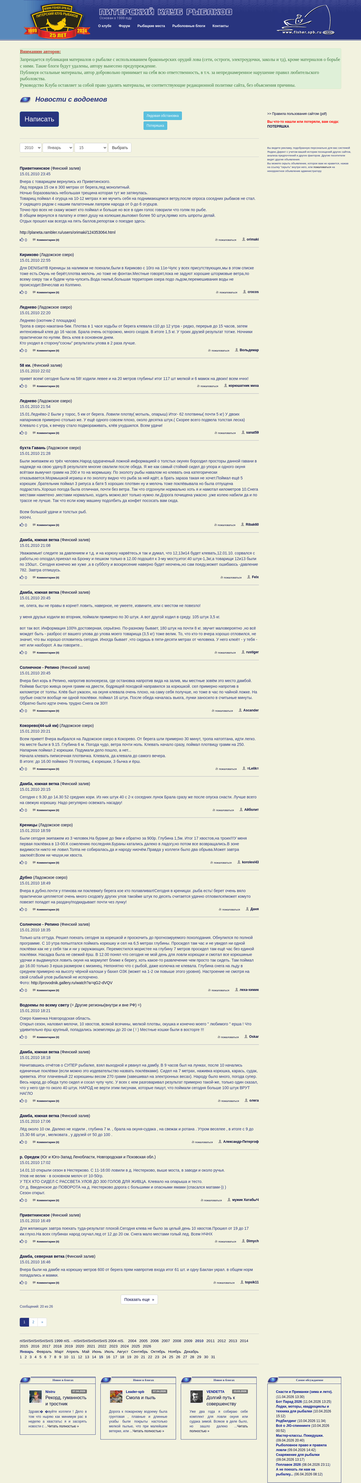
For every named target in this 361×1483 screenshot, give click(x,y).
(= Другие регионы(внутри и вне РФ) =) (80, 1005)
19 (129, 1357)
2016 (35, 1346)
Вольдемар (247, 350)
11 (73, 1357)
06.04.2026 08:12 (308, 1474)
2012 (221, 1341)
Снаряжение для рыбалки (298, 1455)
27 (185, 1357)
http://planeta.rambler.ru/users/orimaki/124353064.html (67, 232)
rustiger (250, 652)
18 (122, 1357)
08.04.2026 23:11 (316, 1465)
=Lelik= (250, 768)
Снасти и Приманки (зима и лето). (304, 1392)
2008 (177, 1341)
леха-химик (247, 990)
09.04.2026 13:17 (290, 1460)
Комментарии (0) (46, 239)
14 (94, 1357)
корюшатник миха (241, 386)
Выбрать (120, 147)
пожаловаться (225, 239)
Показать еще (139, 1299)
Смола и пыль (141, 1397)
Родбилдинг (286, 1421)
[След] (42, 1322)
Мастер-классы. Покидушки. (300, 1436)
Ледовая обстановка (163, 116)
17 (115, 1357)
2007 (166, 1341)
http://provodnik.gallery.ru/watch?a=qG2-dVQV (72, 982)
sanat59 (250, 432)
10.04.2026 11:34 (311, 1421)
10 (66, 1357)
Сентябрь (139, 1351)
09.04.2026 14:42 (302, 1450)
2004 (132, 1341)
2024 (124, 1346)
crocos (251, 292)
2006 (154, 1341)
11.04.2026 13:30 (290, 1397)
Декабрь (191, 1351)
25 (171, 1357)
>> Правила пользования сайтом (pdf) (297, 114)
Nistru (50, 1392)
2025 (136, 1346)
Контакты (221, 26)
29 (199, 1357)
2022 (102, 1346)
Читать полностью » (63, 1426)
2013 (233, 1341)
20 (136, 1357)
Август (122, 1351)
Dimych (250, 1241)
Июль (109, 1351)
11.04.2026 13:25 (317, 1402)
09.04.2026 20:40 (290, 1440)
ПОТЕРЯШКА (278, 126)
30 (206, 1357)
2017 (46, 1346)
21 (143, 1357)
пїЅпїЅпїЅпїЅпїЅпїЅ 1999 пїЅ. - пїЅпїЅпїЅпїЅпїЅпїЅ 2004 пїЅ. (72, 1341)
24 (164, 1357)
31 (213, 1357)
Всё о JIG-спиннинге (293, 1426)
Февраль (44, 1351)
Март (59, 1351)
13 (87, 1357)
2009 (188, 1341)
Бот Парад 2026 (289, 1402)
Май (85, 1351)
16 (108, 1357)
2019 (69, 1346)
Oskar (251, 1037)
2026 (147, 1346)
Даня (252, 909)
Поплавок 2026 (288, 1465)
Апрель (72, 1351)
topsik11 (249, 1282)
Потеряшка (155, 126)
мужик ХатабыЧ (243, 1200)
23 (157, 1357)
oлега (252, 1100)
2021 (91, 1346)
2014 (244, 1341)
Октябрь (158, 1351)
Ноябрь (174, 1351)
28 (192, 1357)
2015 (24, 1346)
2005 (143, 1341)
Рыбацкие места (151, 26)
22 (150, 1357)
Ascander (249, 710)
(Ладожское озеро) (47, 254)
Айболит (249, 810)
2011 (210, 1341)
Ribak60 (250, 525)
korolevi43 (248, 862)
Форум (124, 26)
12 (80, 1357)
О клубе (104, 26)
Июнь (97, 1351)
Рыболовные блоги (188, 26)
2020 (80, 1346)
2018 (57, 1346)
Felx (253, 577)
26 (178, 1357)
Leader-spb (135, 1392)
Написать (39, 119)
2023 (113, 1346)
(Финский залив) (50, 168)
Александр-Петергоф (238, 1142)
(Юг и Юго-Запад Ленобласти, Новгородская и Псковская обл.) (88, 1157)
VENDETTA (215, 1392)
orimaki (250, 239)
